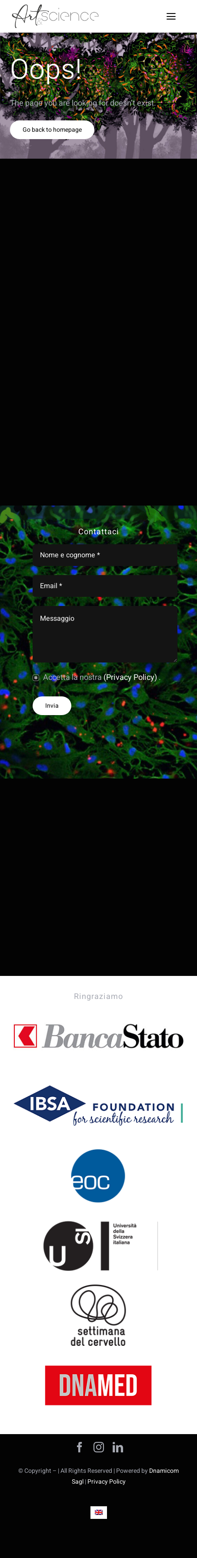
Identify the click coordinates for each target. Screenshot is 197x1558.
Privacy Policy (106, 1481)
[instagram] (98, 1447)
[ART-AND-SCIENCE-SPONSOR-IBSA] (98, 1079)
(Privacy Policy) (131, 677)
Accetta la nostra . (102, 677)
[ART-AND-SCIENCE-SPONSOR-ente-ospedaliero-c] (98, 1149)
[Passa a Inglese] (98, 1512)
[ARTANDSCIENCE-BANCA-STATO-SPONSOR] (98, 1009)
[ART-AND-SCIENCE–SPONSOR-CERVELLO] (98, 1288)
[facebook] (79, 1447)
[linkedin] (118, 1447)
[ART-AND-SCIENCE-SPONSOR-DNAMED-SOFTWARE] (98, 1358)
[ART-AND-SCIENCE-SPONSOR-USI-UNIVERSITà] (98, 1219)
